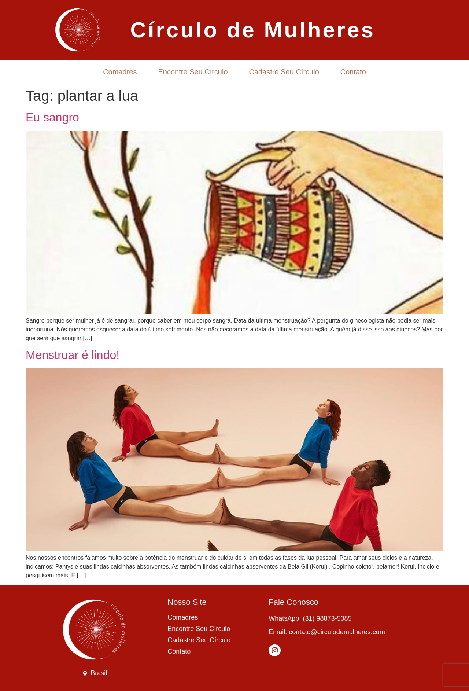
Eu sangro (52, 117)
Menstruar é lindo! (72, 354)
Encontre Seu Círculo (193, 72)
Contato (353, 72)
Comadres (120, 72)
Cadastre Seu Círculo (284, 72)
